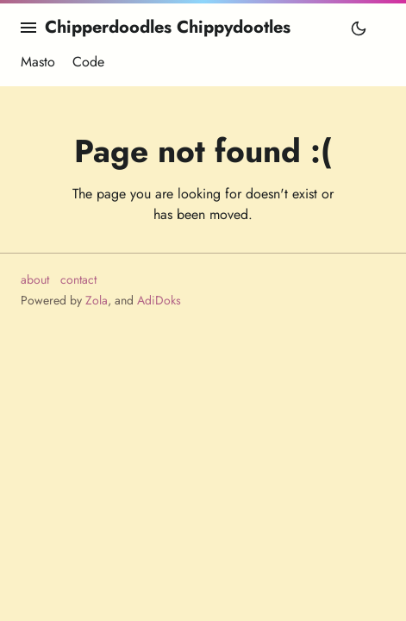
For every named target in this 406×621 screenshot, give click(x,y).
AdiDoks (159, 300)
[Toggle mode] (358, 27)
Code (88, 61)
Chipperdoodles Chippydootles (167, 27)
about (35, 279)
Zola (96, 300)
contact (78, 279)
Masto (38, 61)
